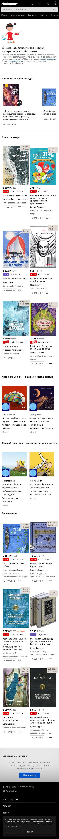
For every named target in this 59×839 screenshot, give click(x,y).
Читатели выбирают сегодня (17, 78)
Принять (29, 831)
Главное (32, 15)
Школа (43, 15)
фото (25, 149)
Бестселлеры (9, 513)
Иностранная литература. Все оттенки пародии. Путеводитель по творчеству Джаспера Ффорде (14, 421)
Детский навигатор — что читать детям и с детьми (29, 443)
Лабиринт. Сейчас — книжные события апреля (27, 376)
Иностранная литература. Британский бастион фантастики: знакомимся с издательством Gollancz (41, 421)
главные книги (15, 61)
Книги (4, 15)
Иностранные (17, 15)
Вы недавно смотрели (15, 755)
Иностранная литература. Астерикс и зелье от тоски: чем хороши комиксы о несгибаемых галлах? (41, 488)
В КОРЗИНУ (9, 207)
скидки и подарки (47, 59)
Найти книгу (29, 775)
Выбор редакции (11, 137)
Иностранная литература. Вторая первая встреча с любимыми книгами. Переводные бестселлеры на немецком (12, 491)
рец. (24, 146)
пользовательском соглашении (17, 824)
